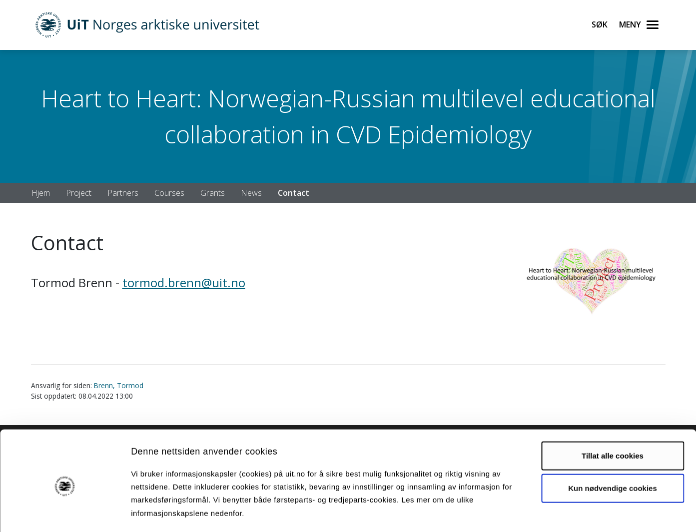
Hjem (40, 192)
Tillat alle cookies (613, 414)
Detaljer (532, 512)
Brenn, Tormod (118, 385)
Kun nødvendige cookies (612, 447)
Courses (169, 192)
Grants (212, 192)
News (251, 192)
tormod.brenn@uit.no (183, 282)
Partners (122, 192)
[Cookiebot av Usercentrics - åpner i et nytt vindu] (64, 512)
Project (78, 192)
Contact (293, 192)
